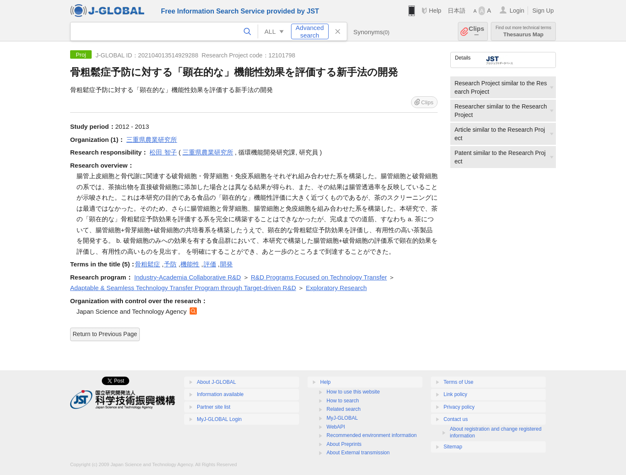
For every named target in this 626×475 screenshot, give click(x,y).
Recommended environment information (371, 435)
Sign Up (543, 10)
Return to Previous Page (105, 334)
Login (516, 10)
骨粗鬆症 (147, 264)
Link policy (455, 394)
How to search (343, 401)
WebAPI (336, 427)
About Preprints (344, 444)
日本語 (456, 10)
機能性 (189, 264)
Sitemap (453, 447)
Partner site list (213, 407)
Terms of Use (459, 382)
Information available (220, 394)
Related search (344, 409)
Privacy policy (459, 407)
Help (435, 10)
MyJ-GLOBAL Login (219, 419)
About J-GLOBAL (216, 382)
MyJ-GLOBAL (342, 418)
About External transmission (358, 453)
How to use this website (353, 392)
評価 (210, 264)
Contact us (456, 419)
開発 (226, 264)
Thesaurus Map (523, 31)
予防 (170, 264)
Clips (476, 31)
